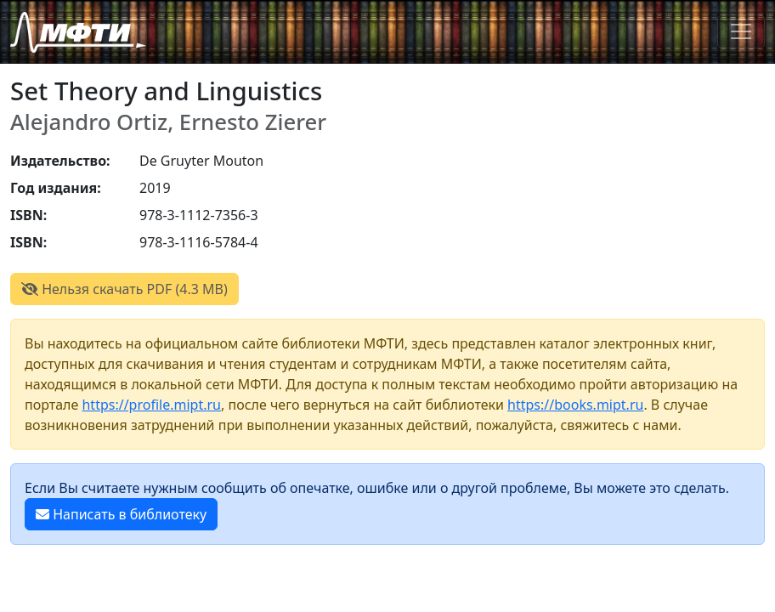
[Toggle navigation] (741, 31)
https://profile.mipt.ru (151, 404)
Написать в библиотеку (121, 514)
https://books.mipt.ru (575, 404)
